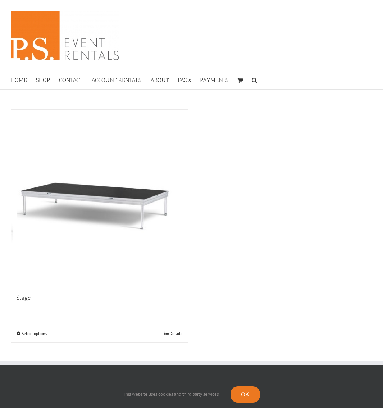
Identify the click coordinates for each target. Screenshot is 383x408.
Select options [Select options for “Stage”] (34, 333)
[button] (254, 80)
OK (245, 394)
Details (175, 333)
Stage (24, 297)
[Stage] (99, 198)
